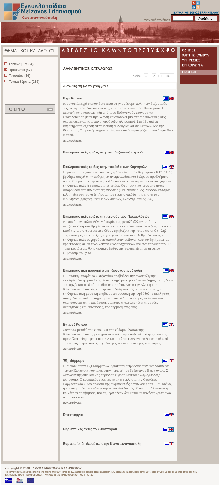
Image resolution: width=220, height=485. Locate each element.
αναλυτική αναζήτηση (157, 19)
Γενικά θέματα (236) (24, 82)
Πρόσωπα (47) (20, 70)
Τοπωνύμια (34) (21, 64)
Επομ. (165, 75)
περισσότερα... (73, 140)
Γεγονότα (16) (19, 76)
